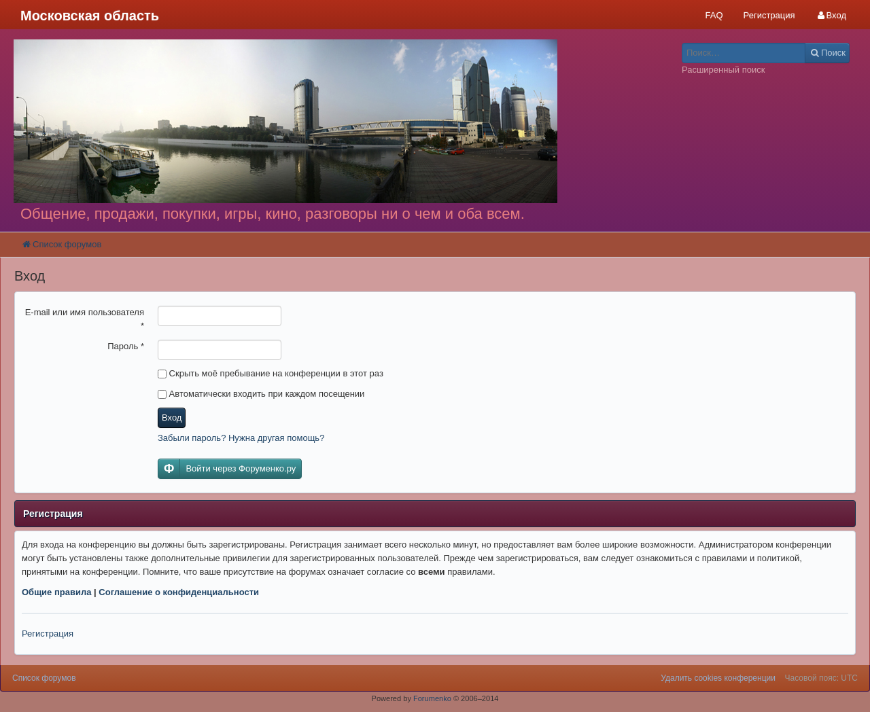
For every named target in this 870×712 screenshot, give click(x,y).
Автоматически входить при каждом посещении (261, 394)
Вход (171, 417)
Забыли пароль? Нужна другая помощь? (241, 438)
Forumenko (432, 698)
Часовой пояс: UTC (821, 678)
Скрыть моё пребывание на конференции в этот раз (270, 373)
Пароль (125, 346)
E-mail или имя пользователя (84, 319)
